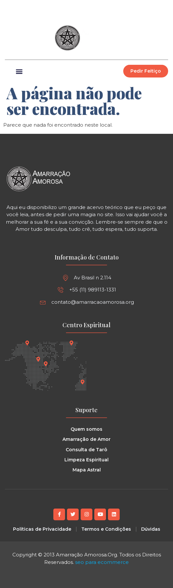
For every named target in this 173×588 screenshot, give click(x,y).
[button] (163, 7)
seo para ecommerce (102, 562)
